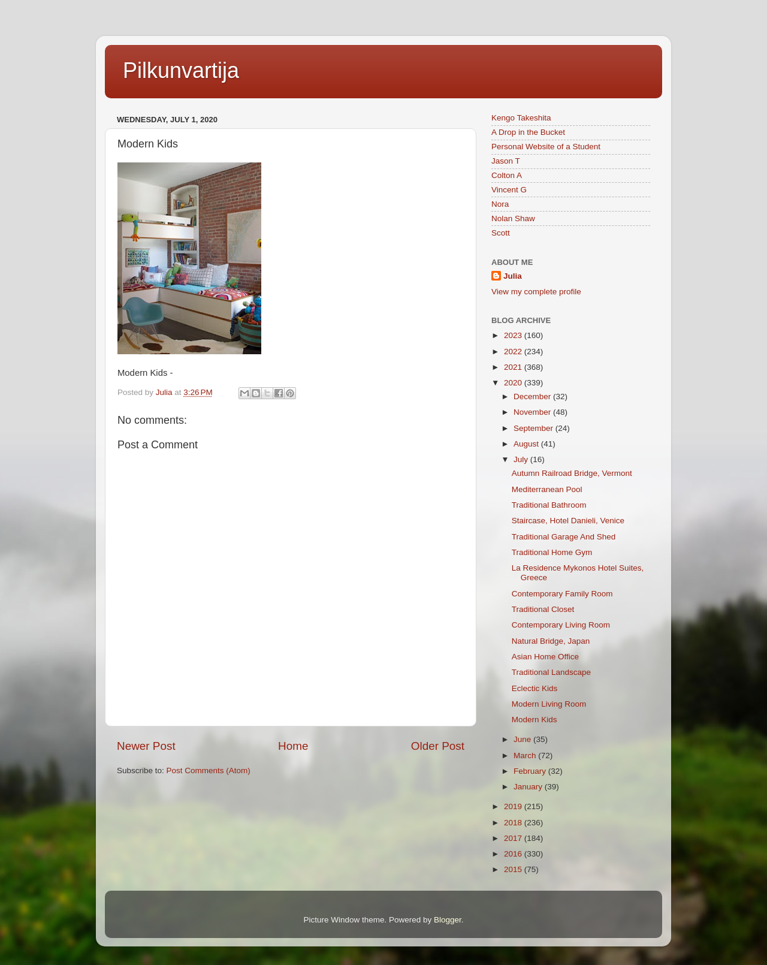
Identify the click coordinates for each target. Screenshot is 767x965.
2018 (514, 822)
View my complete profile (536, 291)
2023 (514, 335)
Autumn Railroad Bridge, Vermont (572, 473)
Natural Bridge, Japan (551, 641)
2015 (514, 869)
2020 (514, 382)
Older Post (437, 746)
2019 (514, 806)
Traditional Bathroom (549, 504)
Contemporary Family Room (562, 593)
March (526, 755)
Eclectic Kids (535, 688)
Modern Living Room (549, 703)
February (531, 771)
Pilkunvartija (181, 70)
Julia (512, 276)
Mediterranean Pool (547, 489)
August (527, 443)
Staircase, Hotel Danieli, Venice (568, 520)
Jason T (505, 160)
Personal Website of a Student (545, 146)
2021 (514, 367)
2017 (514, 838)
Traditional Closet (543, 609)
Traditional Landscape (551, 672)
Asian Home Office (545, 656)
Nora (500, 204)
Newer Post (146, 746)
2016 (514, 853)
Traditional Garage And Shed (564, 536)
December (533, 396)
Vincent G (509, 189)
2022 (514, 351)
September (534, 428)
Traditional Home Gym (552, 552)
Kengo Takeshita (521, 117)
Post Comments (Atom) (208, 770)
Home (293, 746)
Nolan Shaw (513, 218)
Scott (500, 232)
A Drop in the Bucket (528, 132)
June (523, 739)
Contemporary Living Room (561, 624)
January (529, 786)
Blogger (447, 919)
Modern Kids (534, 719)
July (522, 459)
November (533, 412)
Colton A (506, 175)
